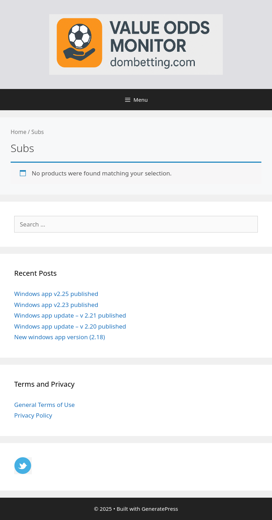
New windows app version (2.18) (59, 337)
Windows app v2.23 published (56, 305)
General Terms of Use (44, 405)
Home (18, 132)
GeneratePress (160, 508)
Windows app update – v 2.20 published (70, 326)
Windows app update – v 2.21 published (70, 315)
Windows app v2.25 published (56, 294)
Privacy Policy (33, 415)
